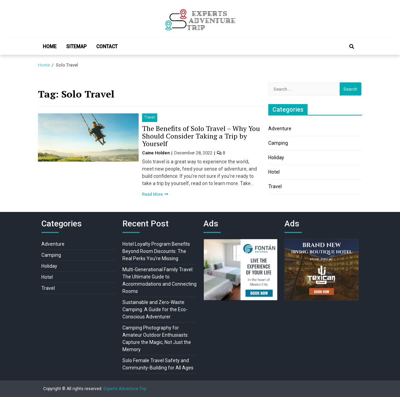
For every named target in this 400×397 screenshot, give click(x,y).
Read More (153, 194)
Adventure (279, 128)
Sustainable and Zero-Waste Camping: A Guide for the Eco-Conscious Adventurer (155, 309)
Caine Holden (156, 152)
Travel (149, 117)
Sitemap (76, 46)
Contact (107, 46)
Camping (278, 143)
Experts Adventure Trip (124, 388)
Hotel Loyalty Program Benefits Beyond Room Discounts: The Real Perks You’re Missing (156, 251)
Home (50, 46)
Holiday (276, 157)
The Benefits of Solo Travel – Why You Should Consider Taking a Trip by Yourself (201, 136)
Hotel (274, 172)
